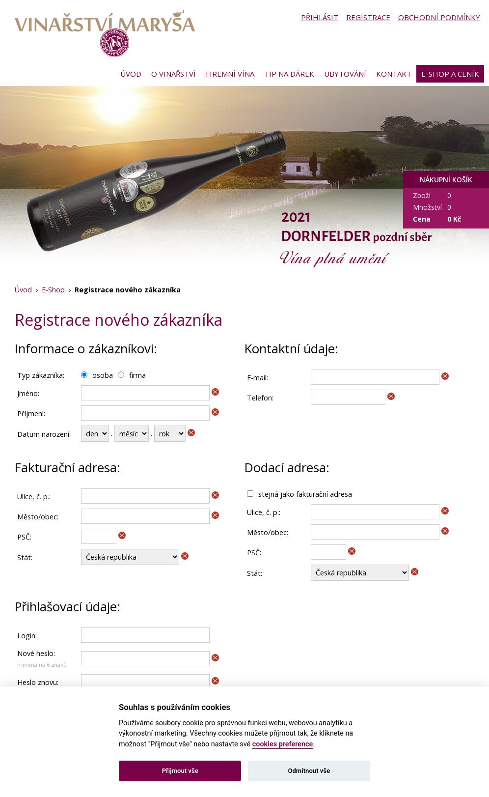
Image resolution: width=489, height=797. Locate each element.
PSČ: (24, 536)
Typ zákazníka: (40, 375)
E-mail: (257, 377)
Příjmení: (31, 413)
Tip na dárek (289, 74)
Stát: (24, 557)
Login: (27, 635)
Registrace (368, 17)
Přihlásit (319, 17)
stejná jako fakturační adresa (305, 494)
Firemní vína (230, 74)
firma (137, 375)
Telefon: (260, 397)
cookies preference (282, 744)
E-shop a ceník (450, 74)
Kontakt (393, 74)
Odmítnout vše (309, 770)
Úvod (130, 74)
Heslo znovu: (37, 682)
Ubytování (345, 74)
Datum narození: (44, 434)
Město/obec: (37, 516)
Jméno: (28, 393)
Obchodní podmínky (439, 17)
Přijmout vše (180, 770)
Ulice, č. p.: (34, 496)
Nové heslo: (36, 653)
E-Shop (53, 289)
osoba (102, 375)
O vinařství (173, 74)
